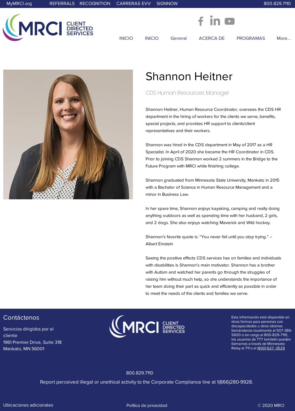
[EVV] (146, 3)
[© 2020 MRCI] (271, 405)
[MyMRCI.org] (19, 3)
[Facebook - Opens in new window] (201, 21)
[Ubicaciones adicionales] (28, 405)
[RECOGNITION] (95, 3)
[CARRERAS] (128, 3)
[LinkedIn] (215, 21)
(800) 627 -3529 (271, 348)
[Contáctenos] (21, 317)
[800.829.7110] (277, 3)
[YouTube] (229, 21)
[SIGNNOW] (167, 3)
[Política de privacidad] (147, 405)
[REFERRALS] (62, 3)
